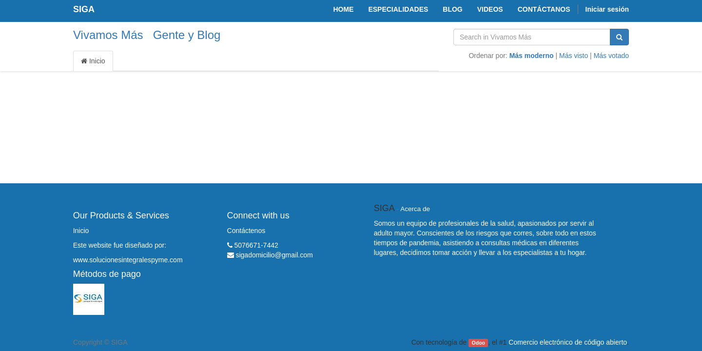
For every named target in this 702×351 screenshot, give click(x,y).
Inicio (93, 61)
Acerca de (415, 209)
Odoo (478, 343)
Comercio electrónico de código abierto (567, 342)
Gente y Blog (187, 34)
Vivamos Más (108, 34)
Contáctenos (246, 230)
